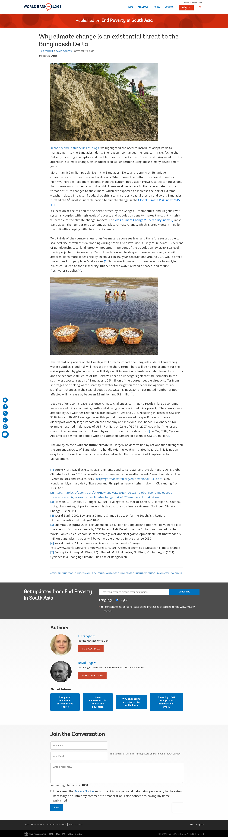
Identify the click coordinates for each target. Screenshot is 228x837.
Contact (169, 7)
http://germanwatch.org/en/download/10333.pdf (129, 479)
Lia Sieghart (46, 51)
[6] (148, 431)
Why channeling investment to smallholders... (131, 702)
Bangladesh (163, 573)
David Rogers (64, 51)
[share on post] (5, 413)
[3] (52, 502)
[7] (169, 436)
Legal (26, 824)
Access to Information (56, 824)
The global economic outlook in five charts (65, 702)
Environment (127, 573)
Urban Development (145, 573)
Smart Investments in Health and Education (97, 702)
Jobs (71, 824)
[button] (200, 7)
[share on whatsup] (5, 426)
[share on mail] (5, 400)
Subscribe (184, 592)
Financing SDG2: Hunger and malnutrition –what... (167, 702)
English (54, 55)
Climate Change (82, 573)
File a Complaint (197, 824)
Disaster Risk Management (105, 573)
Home (130, 7)
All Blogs (143, 7)
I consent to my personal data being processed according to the (149, 608)
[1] (52, 469)
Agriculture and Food (61, 573)
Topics (156, 7)
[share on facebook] (5, 406)
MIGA (70, 834)
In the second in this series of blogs (74, 148)
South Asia (176, 573)
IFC (63, 834)
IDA (58, 834)
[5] (52, 525)
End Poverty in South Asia (127, 21)
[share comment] (5, 434)
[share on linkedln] (5, 420)
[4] (52, 515)
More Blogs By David (92, 675)
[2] (52, 492)
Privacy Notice (84, 791)
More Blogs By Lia (91, 648)
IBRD (51, 834)
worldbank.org (193, 2)
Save (56, 808)
